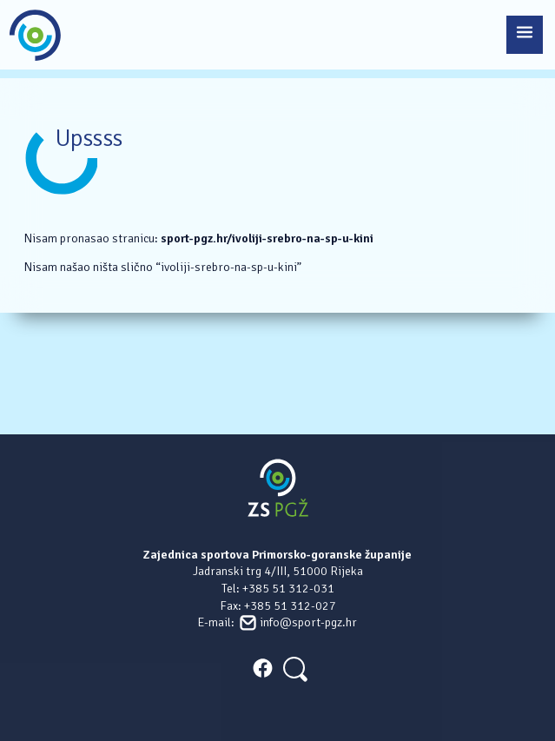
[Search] (294, 667)
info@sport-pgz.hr (308, 622)
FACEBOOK (262, 668)
